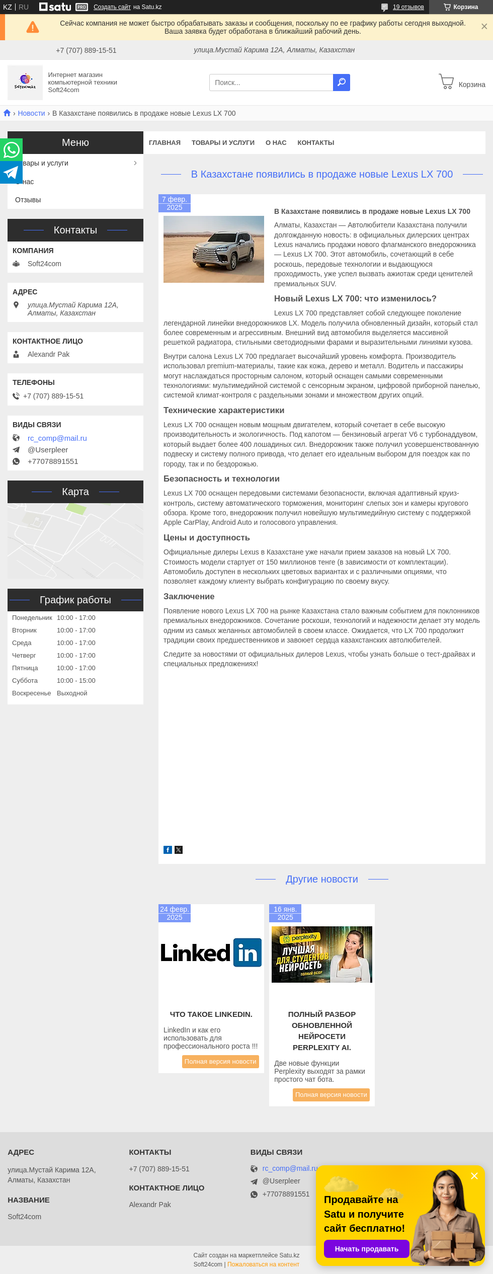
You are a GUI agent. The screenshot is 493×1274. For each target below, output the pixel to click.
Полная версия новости (221, 1061)
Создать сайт (112, 7)
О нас (276, 142)
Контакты (316, 142)
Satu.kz (289, 1255)
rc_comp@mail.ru (57, 438)
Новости (31, 113)
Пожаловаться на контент (263, 1264)
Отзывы (28, 200)
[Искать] (341, 82)
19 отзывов (408, 7)
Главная (165, 142)
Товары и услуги (223, 142)
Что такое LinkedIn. (211, 1014)
